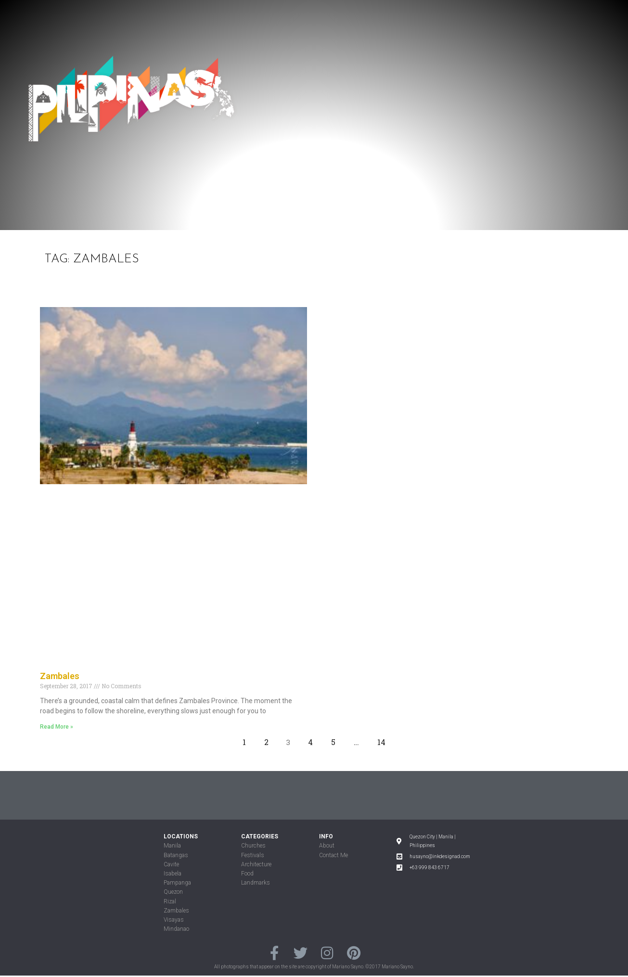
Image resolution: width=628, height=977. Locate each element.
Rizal (170, 901)
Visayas (174, 919)
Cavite (171, 864)
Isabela (172, 873)
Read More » (56, 726)
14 (384, 740)
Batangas (176, 855)
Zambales (59, 676)
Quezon (173, 891)
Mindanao (176, 929)
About (326, 845)
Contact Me (333, 855)
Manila (172, 845)
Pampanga (177, 882)
